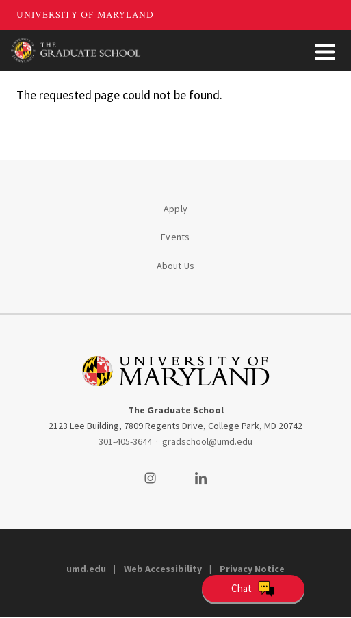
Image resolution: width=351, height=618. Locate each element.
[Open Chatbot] (253, 588)
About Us (176, 265)
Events (175, 237)
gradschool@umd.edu (207, 441)
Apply (175, 209)
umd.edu (86, 569)
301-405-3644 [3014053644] (125, 441)
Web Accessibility (163, 569)
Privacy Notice (252, 569)
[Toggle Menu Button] (325, 52)
